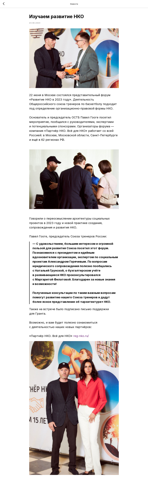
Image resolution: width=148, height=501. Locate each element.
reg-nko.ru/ (81, 336)
